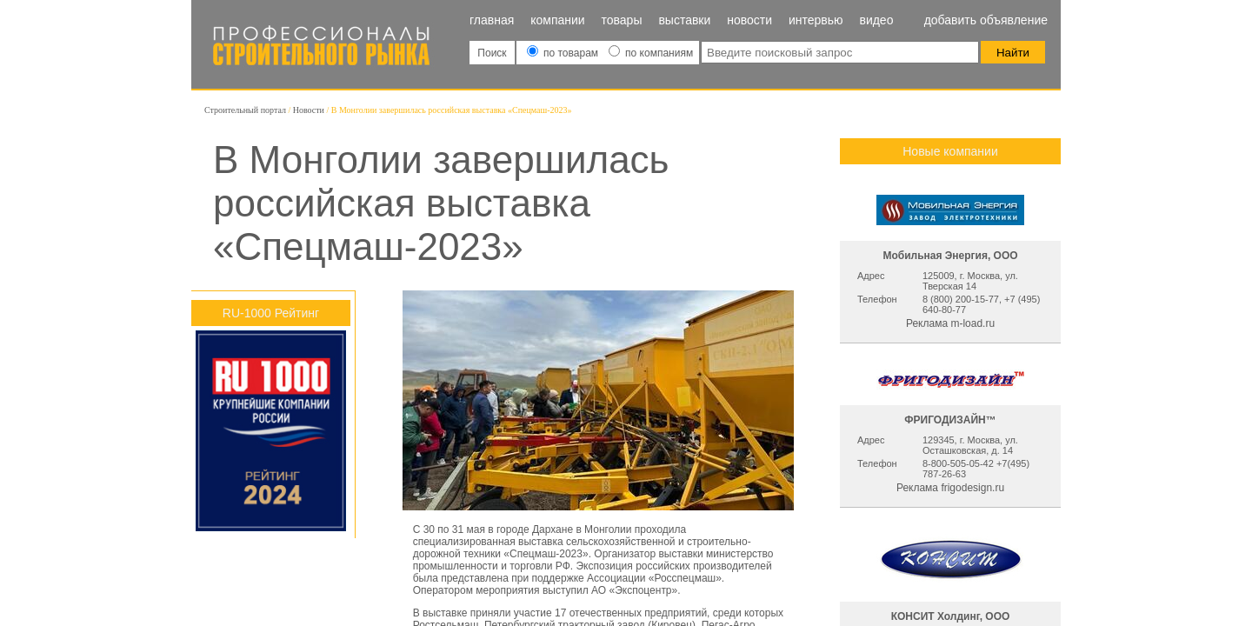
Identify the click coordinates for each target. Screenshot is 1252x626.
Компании (557, 20)
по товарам (564, 53)
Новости (749, 20)
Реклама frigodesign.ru (950, 488)
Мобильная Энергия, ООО (949, 256)
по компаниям (651, 53)
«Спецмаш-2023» (545, 554)
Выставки (684, 20)
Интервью (816, 20)
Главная (492, 20)
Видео (876, 20)
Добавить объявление (986, 20)
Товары (622, 20)
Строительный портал (245, 110)
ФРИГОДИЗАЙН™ (950, 420)
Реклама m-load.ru (950, 323)
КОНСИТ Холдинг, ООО (950, 616)
